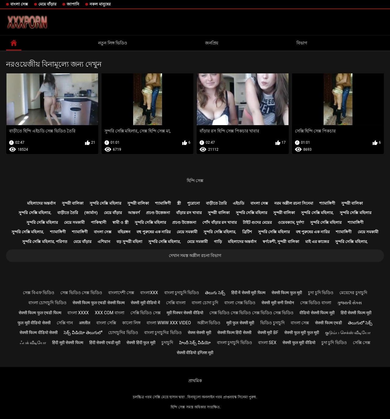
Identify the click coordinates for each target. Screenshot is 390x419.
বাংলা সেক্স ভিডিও (239, 302)
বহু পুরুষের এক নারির (153, 232)
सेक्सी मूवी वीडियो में (145, 302)
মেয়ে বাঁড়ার (47, 4)
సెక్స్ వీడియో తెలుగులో (83, 332)
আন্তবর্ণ (134, 212)
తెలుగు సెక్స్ (215, 292)
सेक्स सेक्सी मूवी (199, 332)
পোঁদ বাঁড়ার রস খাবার (219, 222)
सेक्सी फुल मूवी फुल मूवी (301, 332)
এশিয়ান (104, 241)
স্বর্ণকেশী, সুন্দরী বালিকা (281, 241)
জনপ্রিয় (211, 42)
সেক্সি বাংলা (176, 302)
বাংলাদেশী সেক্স (121, 292)
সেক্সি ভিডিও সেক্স (145, 312)
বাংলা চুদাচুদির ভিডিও (163, 332)
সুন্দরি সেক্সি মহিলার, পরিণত (44, 241)
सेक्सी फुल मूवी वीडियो (298, 342)
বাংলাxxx (149, 292)
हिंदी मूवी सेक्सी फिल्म (67, 342)
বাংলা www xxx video (169, 322)
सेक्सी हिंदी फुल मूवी (140, 342)
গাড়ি (218, 241)
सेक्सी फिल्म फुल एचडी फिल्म (40, 312)
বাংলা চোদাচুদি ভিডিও (47, 302)
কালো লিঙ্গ (131, 322)
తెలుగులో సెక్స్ (360, 322)
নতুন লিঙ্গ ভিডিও (112, 42)
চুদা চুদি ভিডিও (320, 292)
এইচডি (238, 203)
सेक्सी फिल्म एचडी (328, 322)
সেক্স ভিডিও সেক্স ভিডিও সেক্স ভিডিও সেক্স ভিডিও (251, 312)
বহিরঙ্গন (124, 232)
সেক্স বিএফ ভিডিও (38, 292)
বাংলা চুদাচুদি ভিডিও (181, 292)
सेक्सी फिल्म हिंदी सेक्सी (234, 332)
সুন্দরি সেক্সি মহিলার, (35, 212)
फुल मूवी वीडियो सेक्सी (34, 322)
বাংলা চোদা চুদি (205, 302)
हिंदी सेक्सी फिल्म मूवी (356, 312)
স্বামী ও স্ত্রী (120, 222)
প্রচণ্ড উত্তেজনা (158, 212)
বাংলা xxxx (78, 312)
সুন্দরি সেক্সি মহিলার (105, 203)
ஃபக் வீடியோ (33, 342)
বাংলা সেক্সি (106, 322)
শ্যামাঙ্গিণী (163, 203)
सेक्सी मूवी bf (267, 332)
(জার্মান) (91, 212)
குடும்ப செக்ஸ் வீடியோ (347, 332)
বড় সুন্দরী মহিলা (129, 241)
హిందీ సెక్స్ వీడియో (195, 342)
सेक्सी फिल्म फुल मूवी (286, 292)
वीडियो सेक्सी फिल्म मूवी (317, 312)
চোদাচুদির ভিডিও (123, 332)
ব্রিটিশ (247, 232)
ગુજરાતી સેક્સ (349, 302)
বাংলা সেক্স (19, 4)
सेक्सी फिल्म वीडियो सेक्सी (39, 332)
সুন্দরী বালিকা (72, 203)
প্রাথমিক (195, 380)
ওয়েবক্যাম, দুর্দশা (291, 222)
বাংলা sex (267, 342)
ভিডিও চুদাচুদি (272, 322)
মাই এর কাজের (317, 241)
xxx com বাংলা (109, 312)
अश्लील (84, 322)
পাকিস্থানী (98, 222)
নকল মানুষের (100, 4)
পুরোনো (193, 203)
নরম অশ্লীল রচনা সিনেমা (293, 203)
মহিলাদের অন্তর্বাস (41, 203)
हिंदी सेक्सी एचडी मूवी (104, 342)
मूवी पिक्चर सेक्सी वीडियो (185, 312)
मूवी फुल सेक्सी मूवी (240, 322)
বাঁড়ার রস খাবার (189, 212)
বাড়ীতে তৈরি (216, 203)
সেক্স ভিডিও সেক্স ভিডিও (81, 292)
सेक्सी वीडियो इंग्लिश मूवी (195, 352)
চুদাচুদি (167, 342)
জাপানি (73, 4)
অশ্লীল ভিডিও (208, 322)
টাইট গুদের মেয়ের (257, 222)
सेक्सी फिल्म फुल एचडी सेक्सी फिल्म (99, 302)
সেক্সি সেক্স (361, 342)
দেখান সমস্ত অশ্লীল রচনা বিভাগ (195, 255)
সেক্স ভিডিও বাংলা (315, 302)
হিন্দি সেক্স (195, 180)
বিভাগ (301, 42)
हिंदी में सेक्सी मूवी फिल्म (248, 292)
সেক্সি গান (65, 322)
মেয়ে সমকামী (74, 222)
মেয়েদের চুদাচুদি (353, 292)
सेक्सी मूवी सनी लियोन (277, 302)
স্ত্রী (179, 203)
